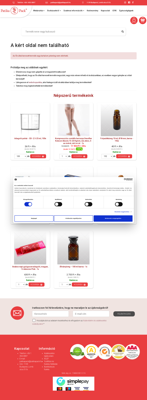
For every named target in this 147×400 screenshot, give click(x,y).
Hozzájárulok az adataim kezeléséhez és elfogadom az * (69, 322)
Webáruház (38, 11)
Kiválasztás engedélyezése (74, 218)
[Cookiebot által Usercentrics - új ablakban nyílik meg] (121, 179)
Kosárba (38, 156)
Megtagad (34, 218)
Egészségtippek (126, 11)
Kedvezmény (92, 11)
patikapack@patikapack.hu (61, 2)
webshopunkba (35, 82)
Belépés (134, 20)
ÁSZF (46, 359)
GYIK (114, 11)
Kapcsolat (105, 11)
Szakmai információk (74, 11)
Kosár (143, 20)
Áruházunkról (54, 11)
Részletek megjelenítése (122, 211)
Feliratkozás (124, 314)
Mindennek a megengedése (113, 218)
